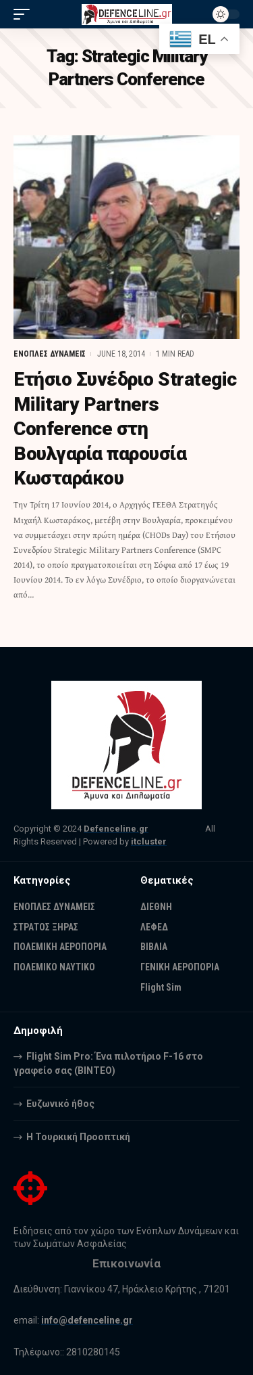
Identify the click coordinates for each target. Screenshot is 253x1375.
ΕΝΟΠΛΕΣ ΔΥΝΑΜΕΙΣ (49, 354)
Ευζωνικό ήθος (60, 1103)
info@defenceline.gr (87, 1320)
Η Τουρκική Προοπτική (78, 1136)
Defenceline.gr (116, 829)
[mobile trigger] (24, 14)
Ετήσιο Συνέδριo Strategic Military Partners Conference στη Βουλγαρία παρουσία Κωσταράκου (125, 428)
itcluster (149, 841)
